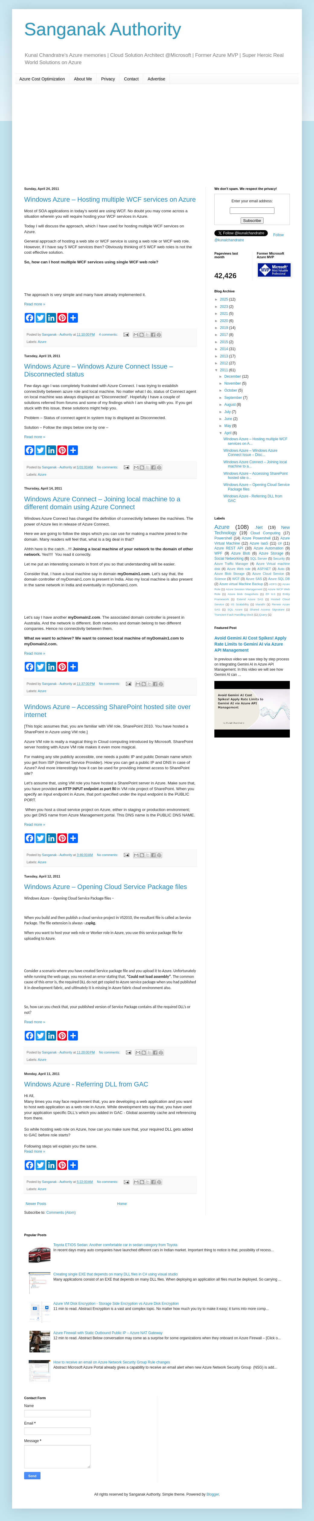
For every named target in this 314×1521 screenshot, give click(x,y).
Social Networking (228, 558)
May (228, 426)
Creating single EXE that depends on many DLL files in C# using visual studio (115, 1274)
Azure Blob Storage (229, 573)
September (233, 398)
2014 (224, 349)
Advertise (156, 79)
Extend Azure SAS (250, 599)
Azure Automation (268, 548)
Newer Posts (36, 1204)
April (228, 433)
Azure (42, 342)
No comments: (108, 467)
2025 (224, 299)
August (230, 404)
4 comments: (109, 334)
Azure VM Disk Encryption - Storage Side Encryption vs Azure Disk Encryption (116, 1303)
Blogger (213, 1494)
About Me (83, 79)
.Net (258, 527)
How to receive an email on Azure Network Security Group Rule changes (111, 1362)
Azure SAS (254, 579)
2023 (224, 307)
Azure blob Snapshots (243, 594)
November (233, 383)
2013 (224, 356)
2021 (224, 313)
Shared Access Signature (267, 609)
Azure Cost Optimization (42, 79)
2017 (224, 335)
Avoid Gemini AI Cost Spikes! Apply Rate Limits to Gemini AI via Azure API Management (250, 644)
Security (279, 558)
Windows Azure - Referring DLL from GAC (86, 1084)
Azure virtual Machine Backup (241, 584)
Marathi (260, 604)
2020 (224, 321)
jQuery (262, 614)
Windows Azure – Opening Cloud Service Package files (105, 887)
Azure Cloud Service (268, 573)
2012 (224, 363)
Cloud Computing (265, 533)
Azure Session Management (244, 589)
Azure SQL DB (279, 579)
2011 (224, 370)
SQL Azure (234, 609)
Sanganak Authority (102, 29)
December (233, 376)
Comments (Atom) (60, 1212)
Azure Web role (239, 569)
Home (122, 1204)
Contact (131, 79)
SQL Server (258, 558)
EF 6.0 (270, 594)
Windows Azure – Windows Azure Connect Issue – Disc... (250, 452)
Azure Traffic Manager (231, 563)
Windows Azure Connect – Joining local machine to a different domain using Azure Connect (102, 503)
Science (220, 579)
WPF (218, 553)
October (231, 390)
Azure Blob (240, 553)
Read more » (34, 304)
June (228, 419)
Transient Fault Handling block (233, 614)
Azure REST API (228, 548)
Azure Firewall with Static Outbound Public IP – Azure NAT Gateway (108, 1333)
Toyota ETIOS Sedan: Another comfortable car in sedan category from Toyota (115, 1245)
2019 (224, 328)
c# (280, 543)
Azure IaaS (259, 543)
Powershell (223, 538)
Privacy (108, 79)
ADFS (273, 584)
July (228, 412)
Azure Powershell (256, 538)
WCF (236, 579)
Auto (281, 569)
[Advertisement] (157, 135)
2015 (224, 342)
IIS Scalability (240, 604)
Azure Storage (271, 553)
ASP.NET (264, 569)
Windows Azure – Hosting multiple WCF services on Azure (110, 199)
